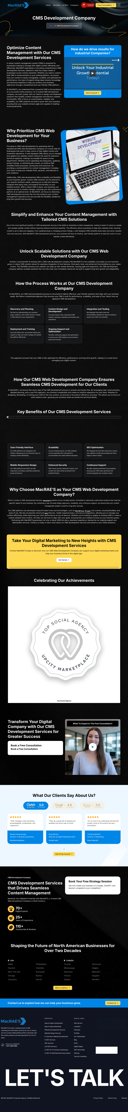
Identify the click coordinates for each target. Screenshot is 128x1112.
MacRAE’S (47, 501)
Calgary (95, 967)
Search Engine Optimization (54, 1022)
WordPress (79, 511)
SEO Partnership (79, 1049)
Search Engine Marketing (53, 1026)
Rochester (40, 971)
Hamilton (95, 979)
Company (74, 5)
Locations (77, 1026)
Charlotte (40, 967)
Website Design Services (53, 1032)
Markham (96, 971)
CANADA (69, 960)
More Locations (62, 987)
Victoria (67, 975)
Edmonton (68, 971)
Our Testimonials (79, 1035)
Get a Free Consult (64, 854)
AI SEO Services (50, 1039)
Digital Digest (78, 1045)
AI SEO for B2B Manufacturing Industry (58, 1052)
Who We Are (78, 1022)
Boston (39, 975)
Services (56, 5)
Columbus (12, 979)
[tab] (64, 849)
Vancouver (96, 963)
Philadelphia (41, 963)
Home (48, 5)
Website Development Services (55, 1029)
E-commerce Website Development (56, 1035)
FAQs (76, 1042)
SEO (46, 513)
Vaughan (95, 975)
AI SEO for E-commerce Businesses (56, 1049)
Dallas (10, 963)
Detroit (39, 979)
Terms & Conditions (80, 1055)
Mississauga (69, 967)
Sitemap (76, 1052)
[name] (119, 5)
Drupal (88, 511)
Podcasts (77, 1029)
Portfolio (76, 1032)
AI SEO (65, 5)
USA (11, 960)
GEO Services (49, 1042)
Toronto (67, 963)
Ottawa (67, 979)
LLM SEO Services (51, 1045)
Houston (11, 967)
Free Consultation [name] (106, 5)
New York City (14, 971)
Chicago (11, 975)
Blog (75, 1039)
